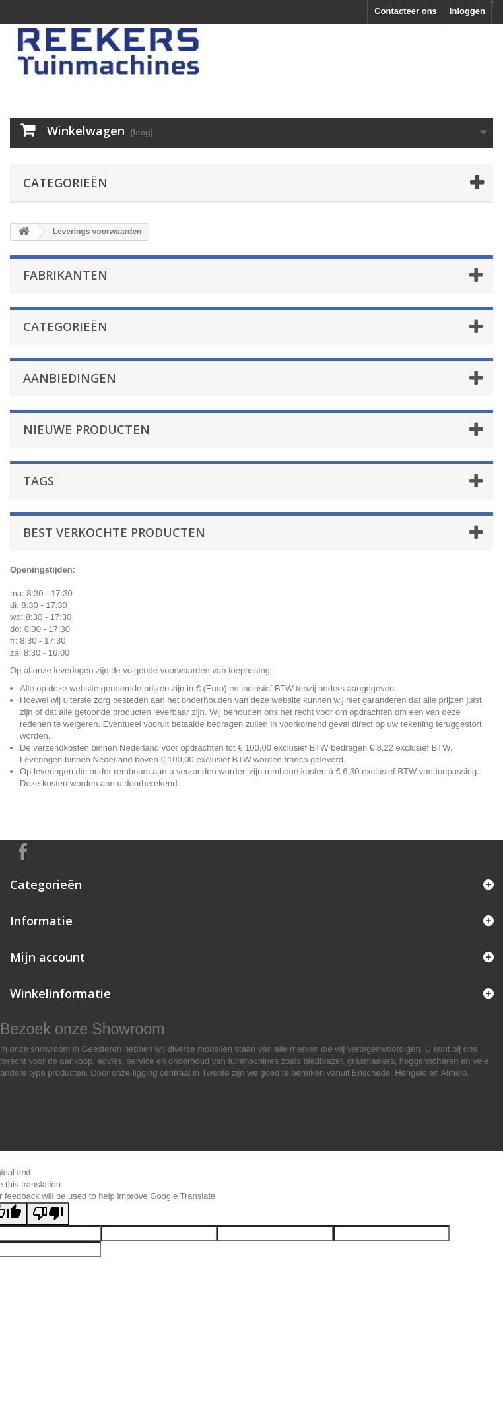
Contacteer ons (405, 11)
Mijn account (47, 957)
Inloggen (467, 11)
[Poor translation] (48, 1213)
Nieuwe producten (86, 429)
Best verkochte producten (114, 532)
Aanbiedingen (69, 378)
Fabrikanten (65, 275)
